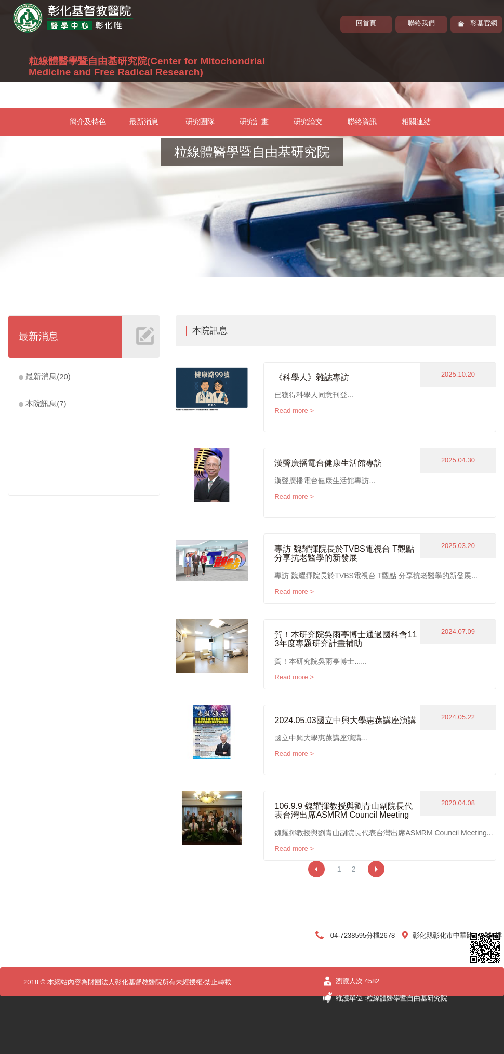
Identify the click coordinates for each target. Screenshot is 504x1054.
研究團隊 (200, 121)
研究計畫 (254, 121)
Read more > (294, 411)
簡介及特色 (88, 121)
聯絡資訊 (362, 121)
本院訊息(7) (43, 403)
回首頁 (366, 23)
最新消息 (143, 121)
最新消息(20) (45, 376)
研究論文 (308, 121)
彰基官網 (483, 23)
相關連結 (416, 121)
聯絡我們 (421, 23)
